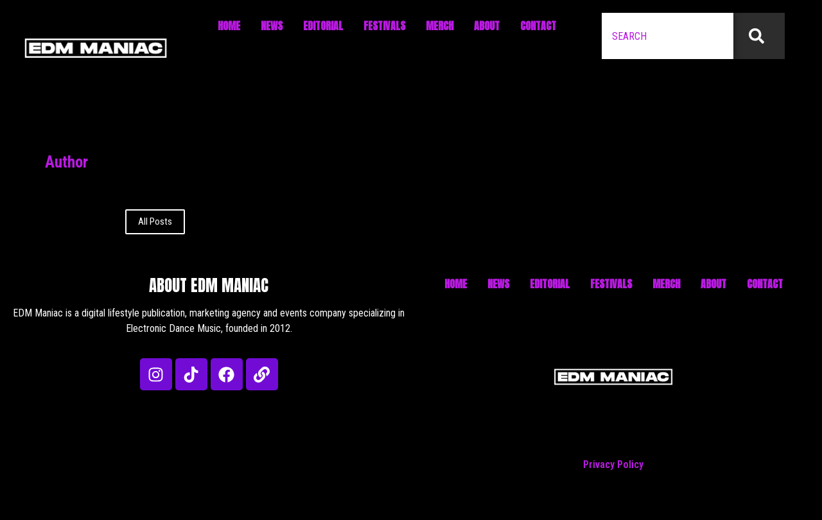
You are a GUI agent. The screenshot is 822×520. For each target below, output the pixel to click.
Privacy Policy (613, 464)
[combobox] (667, 36)
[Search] (759, 36)
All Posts (155, 221)
